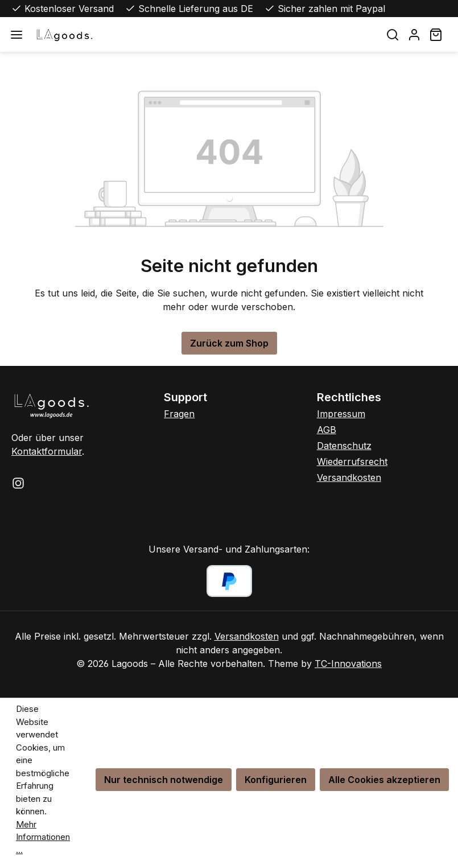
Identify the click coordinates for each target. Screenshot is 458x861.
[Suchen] (392, 34)
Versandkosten (349, 477)
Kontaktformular (46, 451)
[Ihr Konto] (414, 34)
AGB (326, 429)
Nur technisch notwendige (163, 779)
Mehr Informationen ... (43, 837)
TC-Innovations (348, 663)
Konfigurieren (276, 779)
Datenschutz (344, 445)
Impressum (341, 413)
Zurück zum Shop (229, 343)
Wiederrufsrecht (352, 461)
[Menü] (16, 34)
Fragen (179, 413)
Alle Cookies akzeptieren (384, 779)
